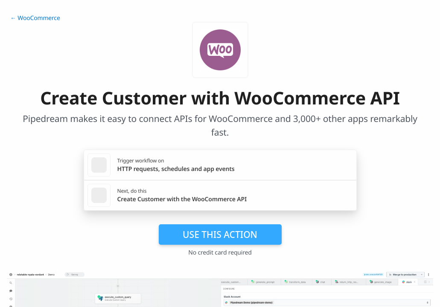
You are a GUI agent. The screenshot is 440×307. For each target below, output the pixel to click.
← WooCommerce (35, 18)
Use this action (220, 234)
